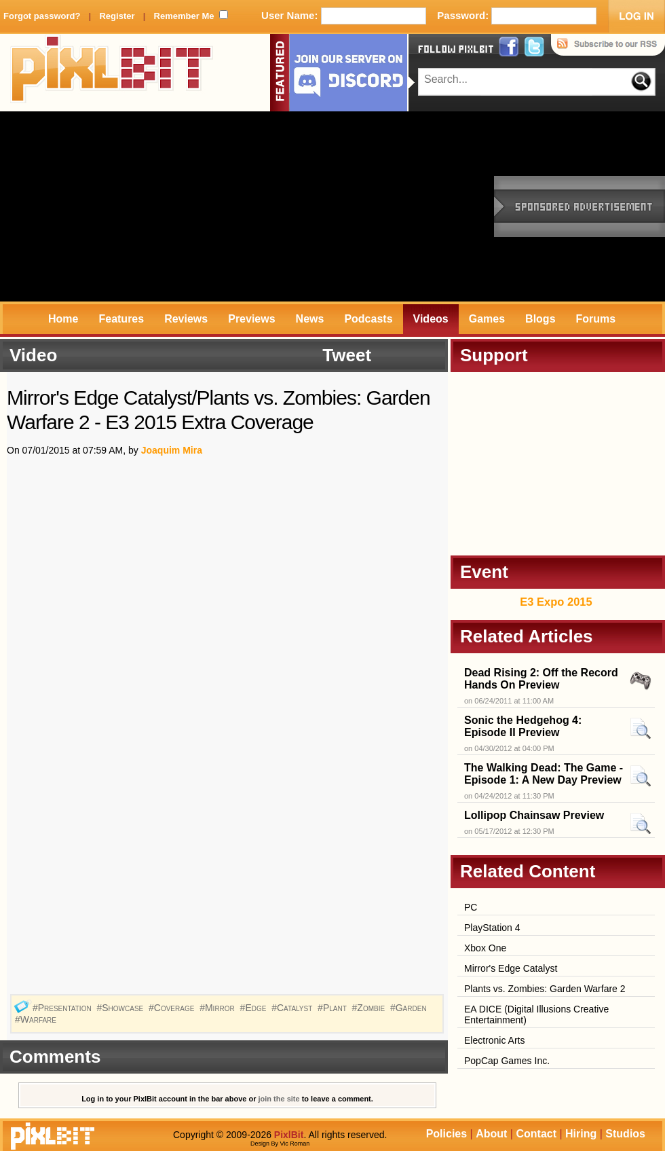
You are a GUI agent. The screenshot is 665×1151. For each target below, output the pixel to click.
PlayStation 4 (492, 927)
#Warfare (37, 1019)
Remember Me (184, 16)
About (491, 1133)
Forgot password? (41, 16)
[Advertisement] (172, 206)
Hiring (580, 1133)
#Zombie (369, 1007)
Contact (536, 1133)
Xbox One (485, 948)
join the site (279, 1099)
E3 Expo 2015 (556, 602)
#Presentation (63, 1007)
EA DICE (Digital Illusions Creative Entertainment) (536, 1014)
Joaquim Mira (171, 450)
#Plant (333, 1007)
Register (116, 16)
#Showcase (121, 1007)
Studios (625, 1133)
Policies (446, 1133)
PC (470, 907)
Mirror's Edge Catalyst (510, 968)
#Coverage (173, 1007)
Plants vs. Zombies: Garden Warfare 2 (545, 988)
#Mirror (219, 1007)
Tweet (346, 355)
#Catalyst (293, 1007)
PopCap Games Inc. (507, 1060)
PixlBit (112, 72)
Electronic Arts (494, 1040)
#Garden (410, 1007)
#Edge (254, 1007)
